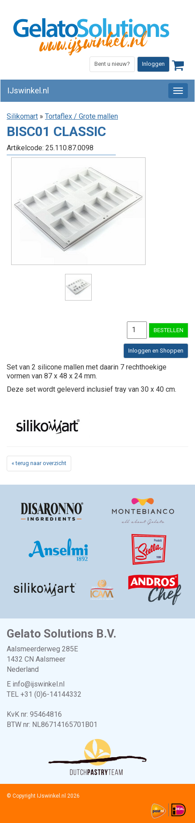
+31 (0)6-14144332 (50, 694)
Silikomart (22, 116)
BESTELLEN (168, 330)
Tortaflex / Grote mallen (81, 116)
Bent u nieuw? (112, 63)
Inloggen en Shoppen (155, 350)
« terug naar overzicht (39, 463)
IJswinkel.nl (28, 90)
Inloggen (153, 63)
